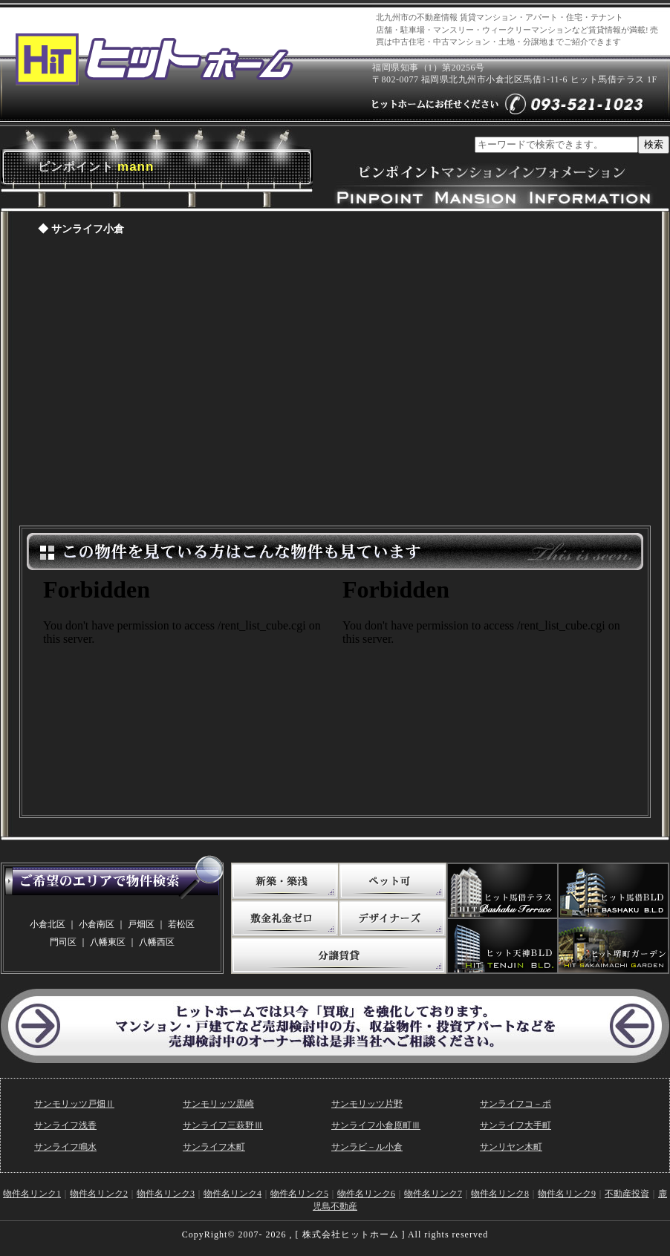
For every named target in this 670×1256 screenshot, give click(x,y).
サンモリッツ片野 (367, 1104)
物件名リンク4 (232, 1193)
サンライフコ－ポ (515, 1104)
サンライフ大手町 (515, 1125)
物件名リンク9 (567, 1193)
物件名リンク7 (433, 1193)
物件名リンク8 (500, 1193)
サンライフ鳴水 (65, 1147)
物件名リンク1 (32, 1193)
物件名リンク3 (166, 1193)
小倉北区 (47, 924)
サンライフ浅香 (65, 1125)
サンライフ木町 (214, 1147)
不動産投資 (627, 1193)
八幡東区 (108, 942)
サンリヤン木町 (511, 1147)
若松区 (181, 924)
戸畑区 (141, 924)
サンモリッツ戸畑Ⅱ (74, 1104)
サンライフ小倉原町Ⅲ (375, 1125)
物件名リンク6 (366, 1193)
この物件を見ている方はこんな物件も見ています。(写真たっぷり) (185, 689)
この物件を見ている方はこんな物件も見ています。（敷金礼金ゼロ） (485, 689)
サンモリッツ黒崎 (218, 1104)
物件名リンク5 (299, 1193)
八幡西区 (157, 942)
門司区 (63, 942)
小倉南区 (96, 924)
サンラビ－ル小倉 (367, 1147)
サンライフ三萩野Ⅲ (223, 1125)
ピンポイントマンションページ (335, 384)
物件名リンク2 (99, 1193)
